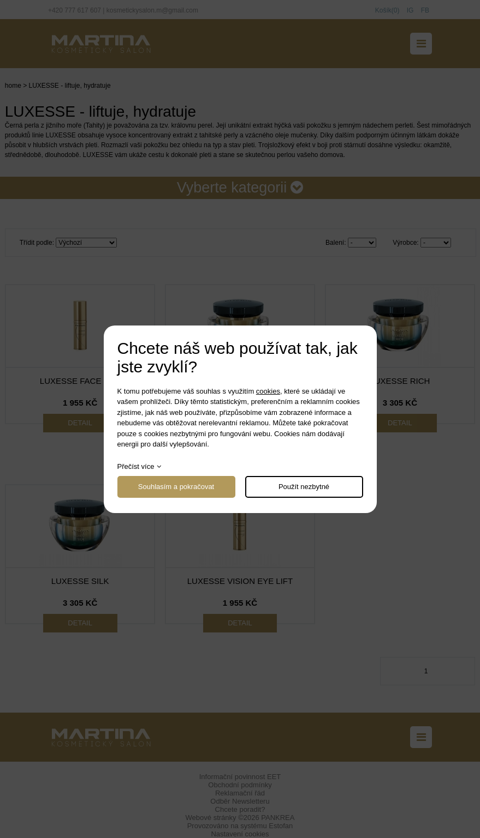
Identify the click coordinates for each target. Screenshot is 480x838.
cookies (268, 391)
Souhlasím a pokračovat (176, 487)
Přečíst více (136, 466)
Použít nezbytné (303, 487)
